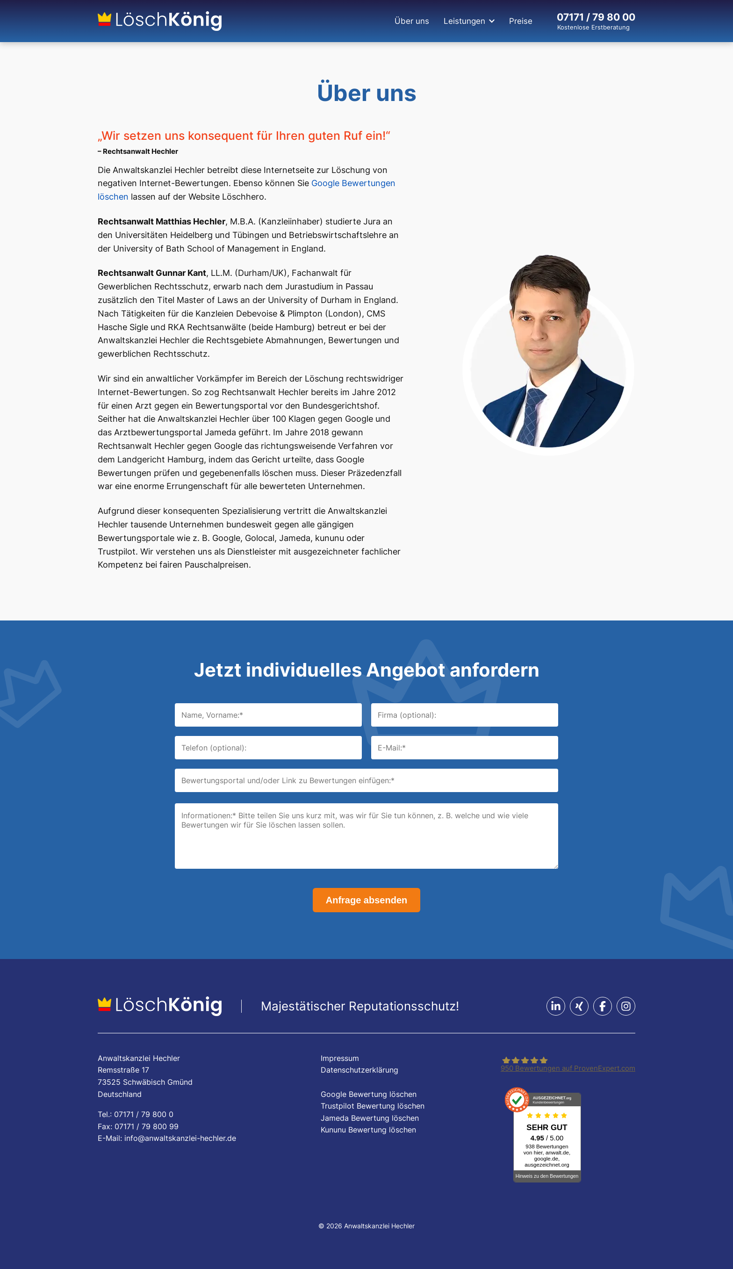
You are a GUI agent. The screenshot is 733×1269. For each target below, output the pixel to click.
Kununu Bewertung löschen (368, 1129)
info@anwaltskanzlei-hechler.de (180, 1138)
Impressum (340, 1058)
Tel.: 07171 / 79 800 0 (135, 1114)
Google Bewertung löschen (369, 1094)
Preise (520, 21)
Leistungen (464, 21)
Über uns (412, 21)
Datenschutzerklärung (359, 1069)
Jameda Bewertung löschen (370, 1118)
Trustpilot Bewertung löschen (372, 1105)
